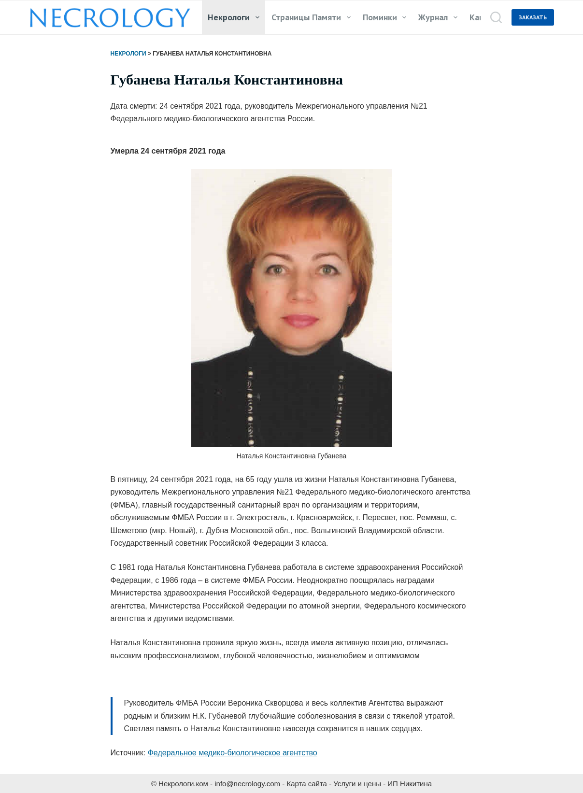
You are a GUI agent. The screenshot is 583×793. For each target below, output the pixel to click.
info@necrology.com (247, 783)
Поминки (387, 17)
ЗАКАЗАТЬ (533, 17)
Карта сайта (306, 783)
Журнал (439, 17)
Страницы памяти (313, 17)
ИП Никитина (409, 783)
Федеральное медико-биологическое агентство (232, 753)
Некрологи (235, 17)
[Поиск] (496, 17)
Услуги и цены (357, 783)
